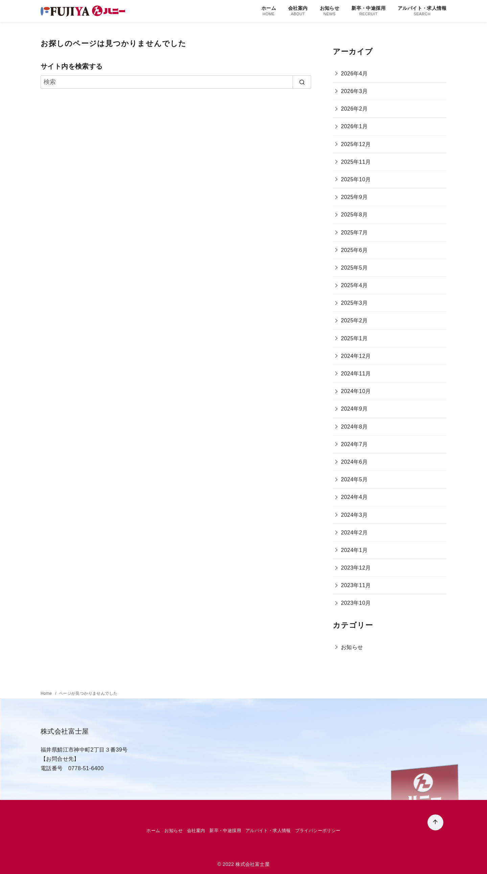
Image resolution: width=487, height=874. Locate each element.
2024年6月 (354, 462)
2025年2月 (354, 320)
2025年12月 (356, 144)
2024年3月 (354, 515)
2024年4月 (354, 497)
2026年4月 (354, 73)
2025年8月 (354, 214)
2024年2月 (354, 532)
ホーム (268, 11)
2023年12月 (356, 568)
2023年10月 (356, 603)
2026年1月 (354, 126)
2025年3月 (354, 303)
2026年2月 (354, 109)
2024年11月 (356, 373)
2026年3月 (354, 91)
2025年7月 (354, 232)
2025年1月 (354, 338)
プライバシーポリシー (318, 830)
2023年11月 (356, 585)
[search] (302, 82)
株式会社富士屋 (252, 864)
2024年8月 (354, 427)
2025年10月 (356, 179)
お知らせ (330, 11)
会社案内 (298, 11)
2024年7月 (354, 444)
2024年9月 (354, 409)
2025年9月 (354, 197)
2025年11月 (356, 162)
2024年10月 (356, 391)
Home (47, 693)
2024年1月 (354, 550)
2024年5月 (354, 479)
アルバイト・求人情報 (422, 11)
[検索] (176, 82)
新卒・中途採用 (368, 11)
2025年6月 (354, 250)
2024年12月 (356, 356)
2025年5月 (354, 268)
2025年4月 (354, 285)
